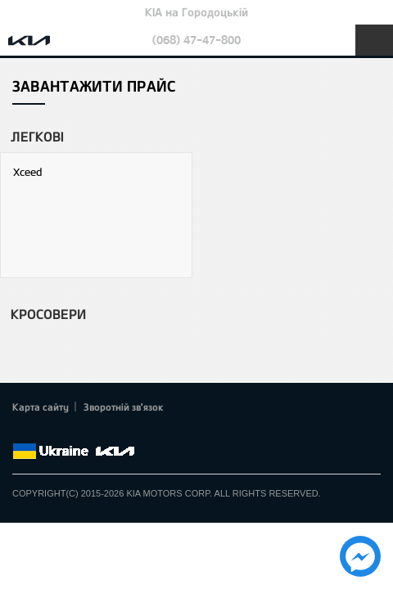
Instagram (113, 432)
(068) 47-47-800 (196, 40)
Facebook (22, 432)
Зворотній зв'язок (124, 406)
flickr (135, 432)
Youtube (90, 432)
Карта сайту (40, 406)
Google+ (67, 432)
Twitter (45, 432)
